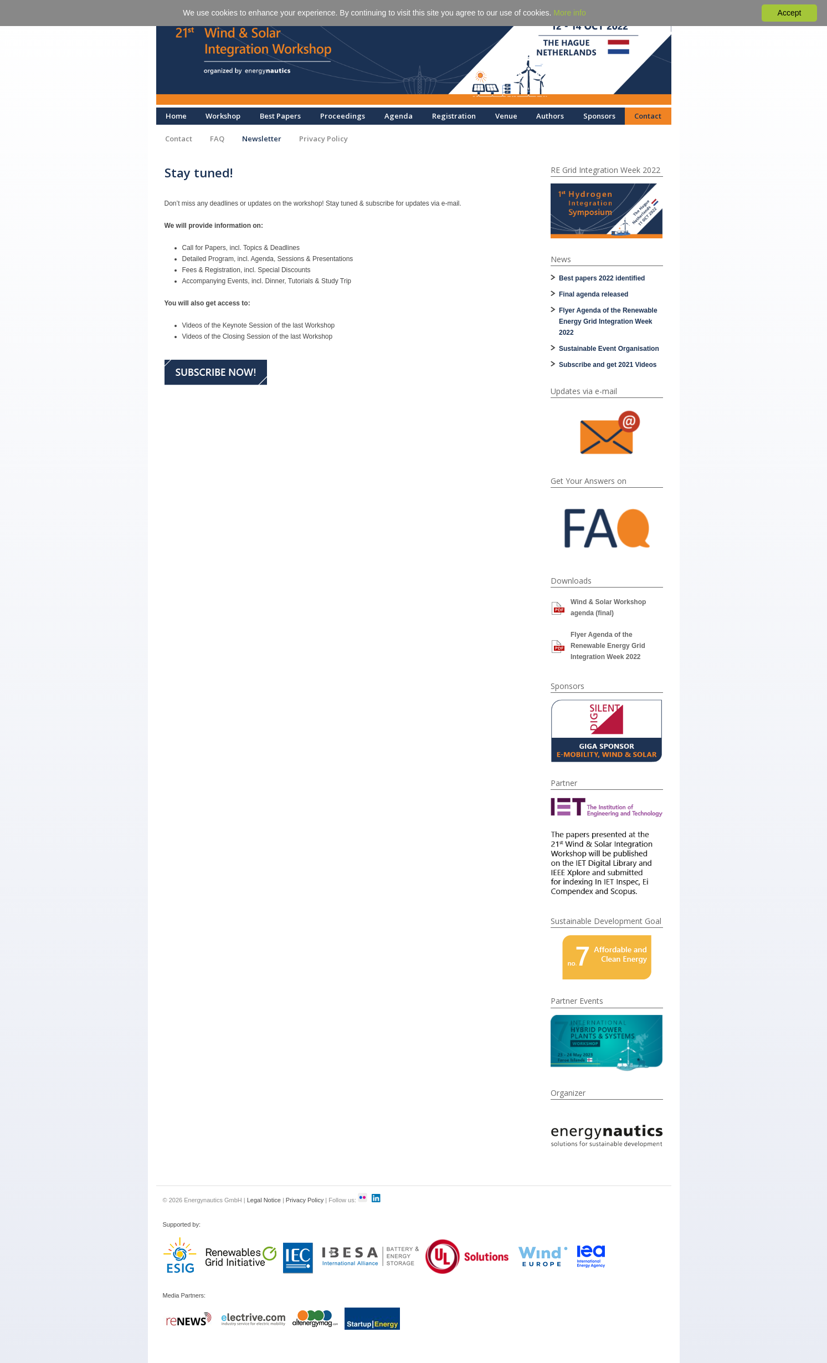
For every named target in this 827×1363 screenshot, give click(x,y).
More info (569, 12)
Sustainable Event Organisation (609, 349)
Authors (550, 116)
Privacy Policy (323, 139)
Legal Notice (264, 1200)
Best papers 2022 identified (602, 278)
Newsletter (261, 139)
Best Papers (280, 116)
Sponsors (599, 116)
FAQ (217, 139)
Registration (454, 116)
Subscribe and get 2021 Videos (608, 365)
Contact (647, 116)
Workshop (223, 116)
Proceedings (342, 116)
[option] (606, 210)
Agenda (398, 116)
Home (176, 116)
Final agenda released (593, 294)
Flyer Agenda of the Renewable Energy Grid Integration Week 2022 (608, 321)
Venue (506, 116)
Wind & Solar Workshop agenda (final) (608, 607)
